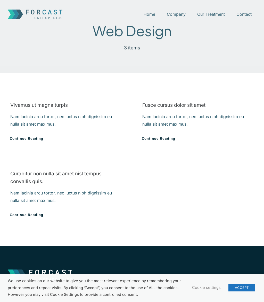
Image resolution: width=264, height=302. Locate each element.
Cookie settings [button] (206, 287)
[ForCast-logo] (35, 11)
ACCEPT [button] (242, 287)
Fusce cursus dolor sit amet (173, 105)
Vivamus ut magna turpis (39, 105)
